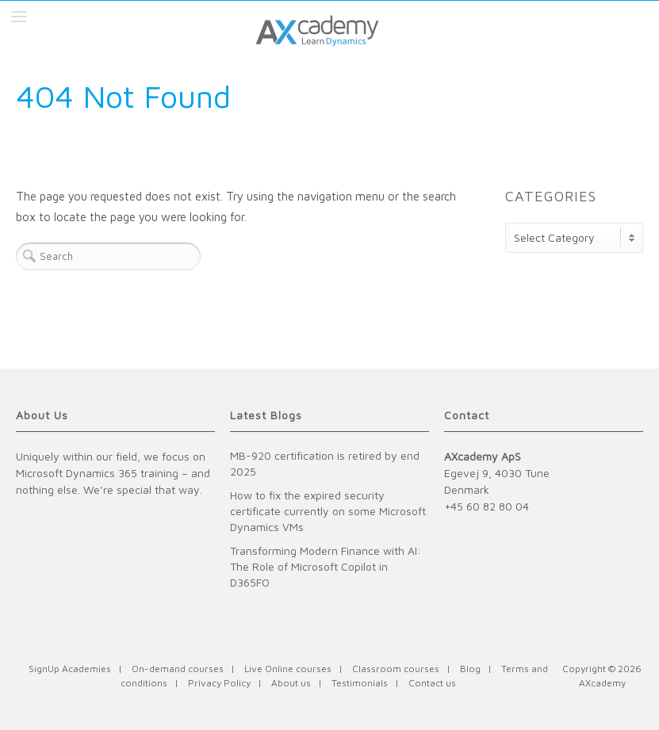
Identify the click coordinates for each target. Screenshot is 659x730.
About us (291, 683)
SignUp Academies (70, 669)
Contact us (432, 683)
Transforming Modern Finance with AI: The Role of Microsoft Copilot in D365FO (325, 566)
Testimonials (359, 683)
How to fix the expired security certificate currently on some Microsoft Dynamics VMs (328, 510)
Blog (470, 669)
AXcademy (602, 683)
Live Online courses (287, 669)
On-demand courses (178, 669)
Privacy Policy (219, 683)
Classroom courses (395, 669)
